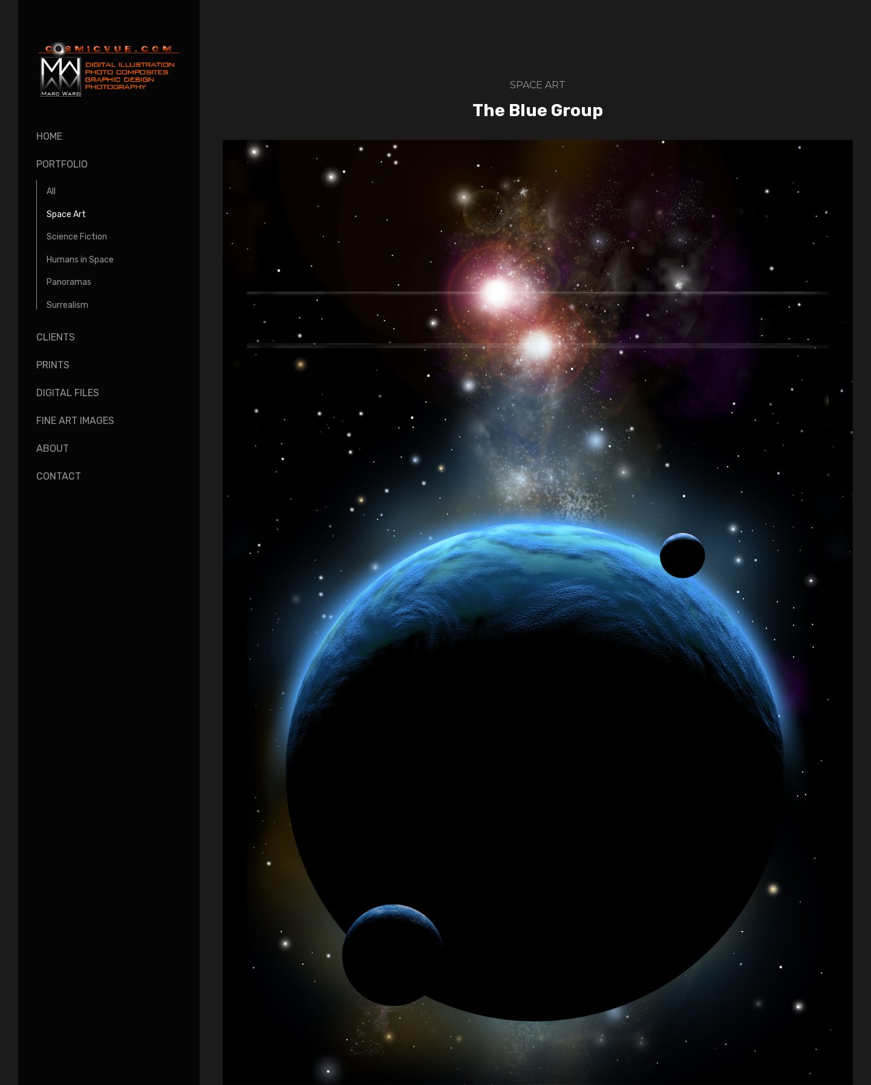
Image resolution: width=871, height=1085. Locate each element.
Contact (58, 476)
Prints (53, 365)
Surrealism (67, 305)
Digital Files (67, 393)
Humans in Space (80, 260)
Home (49, 136)
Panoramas (69, 282)
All (51, 191)
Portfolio (62, 164)
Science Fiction (77, 237)
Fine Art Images (75, 420)
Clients (55, 337)
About (52, 448)
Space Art (66, 214)
